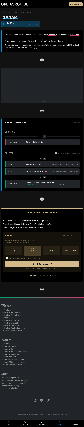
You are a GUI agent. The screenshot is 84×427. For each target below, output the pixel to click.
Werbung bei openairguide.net (13, 383)
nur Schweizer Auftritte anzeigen (67, 153)
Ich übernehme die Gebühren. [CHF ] (23, 258)
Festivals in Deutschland (11, 315)
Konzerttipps (6, 343)
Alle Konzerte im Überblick (11, 364)
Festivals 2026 (7, 317)
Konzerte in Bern (7, 349)
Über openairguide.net (10, 377)
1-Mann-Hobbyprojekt (39, 221)
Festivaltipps (6, 310)
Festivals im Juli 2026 (10, 325)
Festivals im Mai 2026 (10, 320)
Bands (16, 12)
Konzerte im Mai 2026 (10, 356)
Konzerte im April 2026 (10, 354)
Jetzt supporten (75, 4)
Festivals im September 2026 (13, 328)
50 (51, 250)
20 (32, 250)
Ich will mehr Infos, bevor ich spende (41, 275)
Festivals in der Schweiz (10, 312)
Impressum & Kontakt (9, 388)
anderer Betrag (70, 250)
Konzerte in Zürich (8, 346)
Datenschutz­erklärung (10, 385)
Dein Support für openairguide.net (14, 380)
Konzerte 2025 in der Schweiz (13, 359)
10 (13, 250)
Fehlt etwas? (76, 122)
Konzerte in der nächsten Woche (14, 351)
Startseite (7, 12)
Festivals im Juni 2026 (10, 323)
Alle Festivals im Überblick (11, 330)
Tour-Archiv (19, 45)
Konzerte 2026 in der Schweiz (13, 362)
